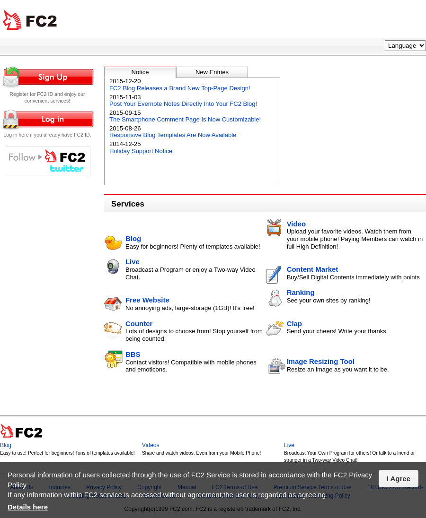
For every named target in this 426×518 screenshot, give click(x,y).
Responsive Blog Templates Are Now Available (172, 134)
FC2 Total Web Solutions (30, 20)
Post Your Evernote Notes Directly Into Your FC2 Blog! (183, 103)
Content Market (312, 269)
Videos (150, 445)
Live (132, 262)
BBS (133, 354)
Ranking (301, 292)
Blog (133, 238)
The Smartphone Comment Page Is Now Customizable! (185, 119)
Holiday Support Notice (140, 151)
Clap (294, 323)
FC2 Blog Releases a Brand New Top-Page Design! (179, 88)
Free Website (147, 300)
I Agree (398, 479)
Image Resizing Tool (321, 361)
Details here (28, 506)
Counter (138, 323)
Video (296, 224)
